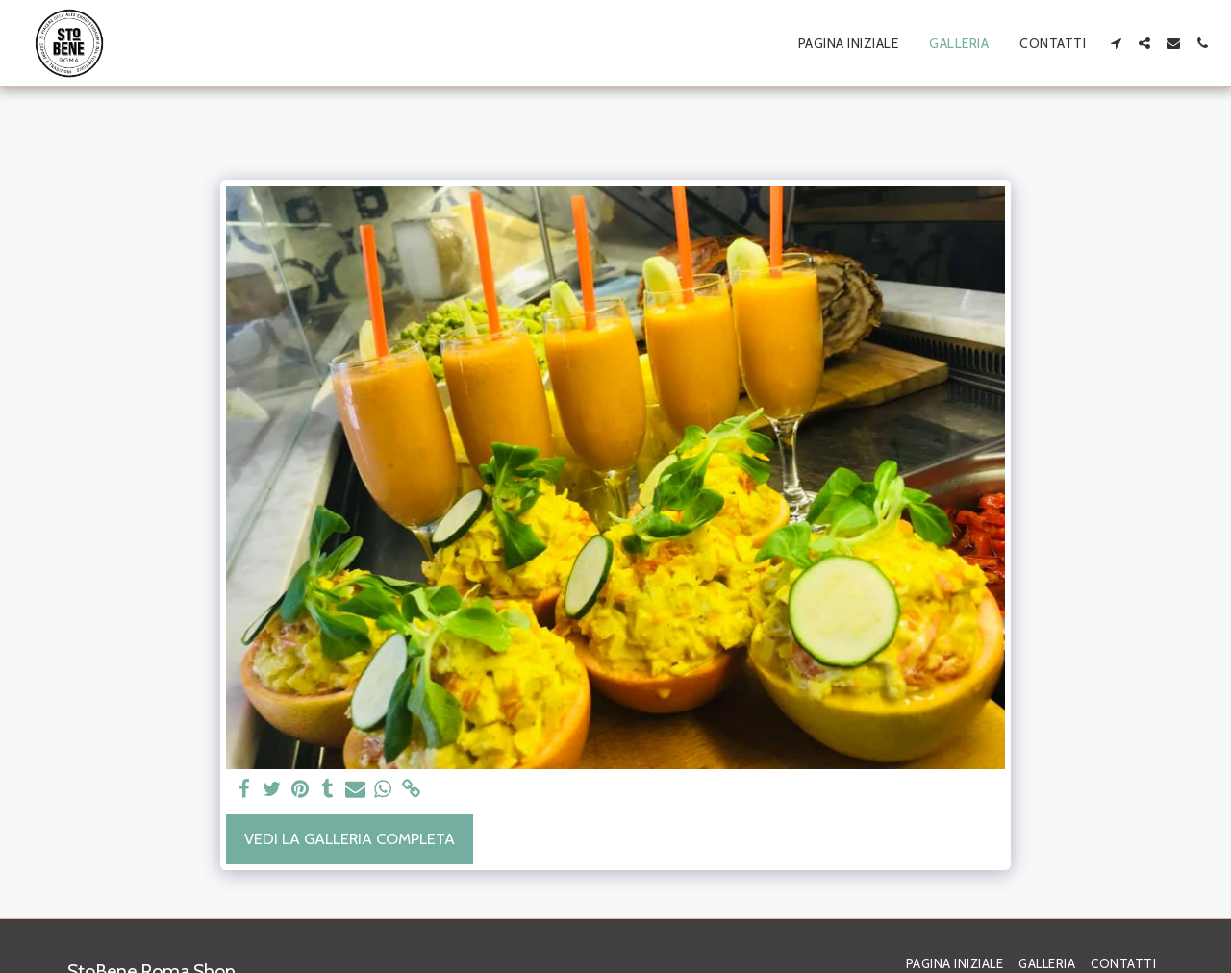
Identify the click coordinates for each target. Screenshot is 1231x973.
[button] (1115, 43)
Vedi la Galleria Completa (349, 838)
